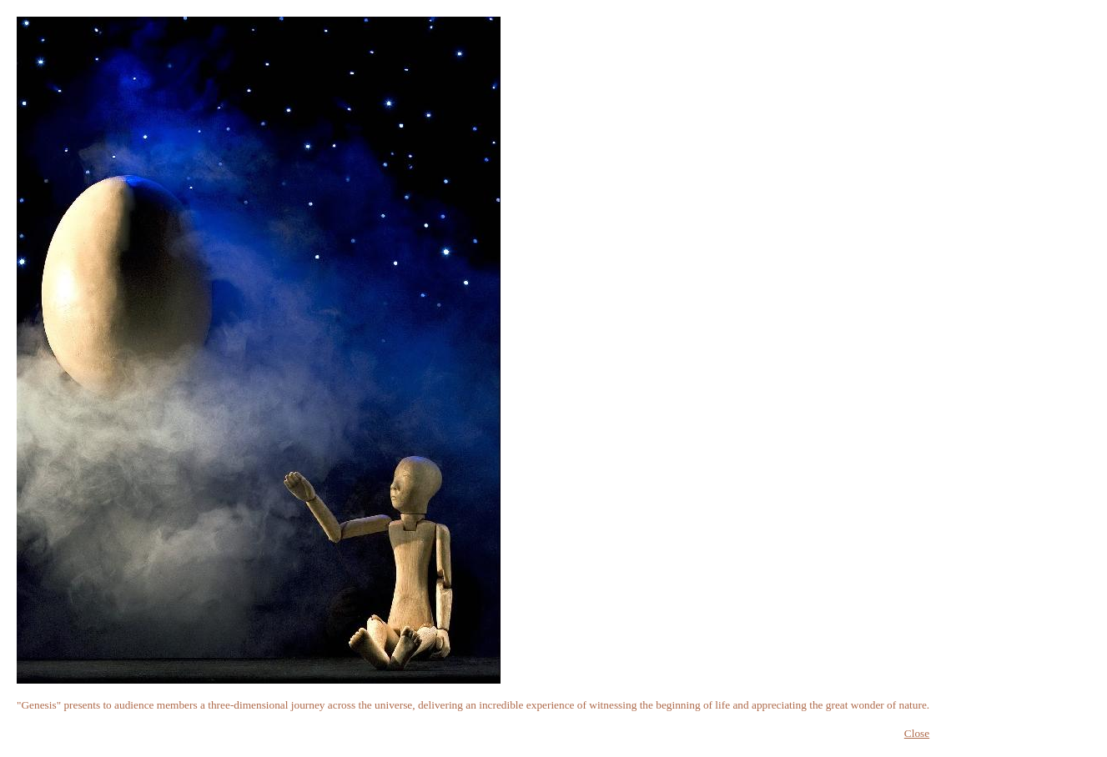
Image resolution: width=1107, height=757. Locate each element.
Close (916, 733)
